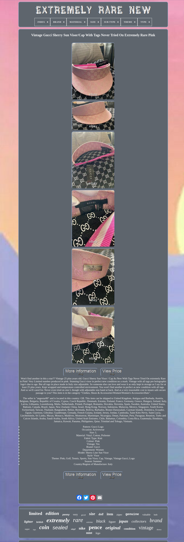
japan (123, 521)
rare (78, 520)
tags (34, 529)
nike (82, 528)
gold (83, 515)
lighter (28, 521)
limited (35, 513)
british (39, 522)
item (110, 514)
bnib (155, 515)
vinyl (73, 529)
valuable (146, 514)
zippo (119, 514)
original (113, 527)
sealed (60, 527)
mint (89, 533)
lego (98, 533)
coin (44, 527)
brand (156, 520)
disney (159, 529)
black (100, 521)
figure (112, 521)
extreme (89, 522)
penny (66, 514)
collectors (139, 521)
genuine (132, 514)
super (27, 529)
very (75, 514)
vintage (146, 527)
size (92, 514)
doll (101, 514)
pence (95, 527)
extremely (58, 520)
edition (52, 513)
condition (129, 528)
